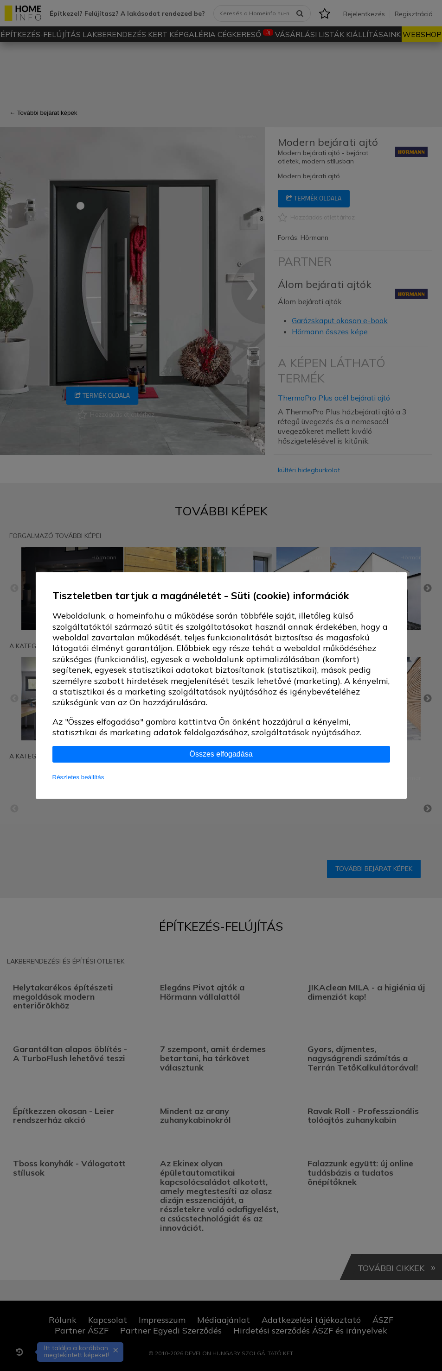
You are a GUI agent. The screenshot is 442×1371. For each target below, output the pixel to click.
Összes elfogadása (220, 754)
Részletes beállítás (78, 777)
